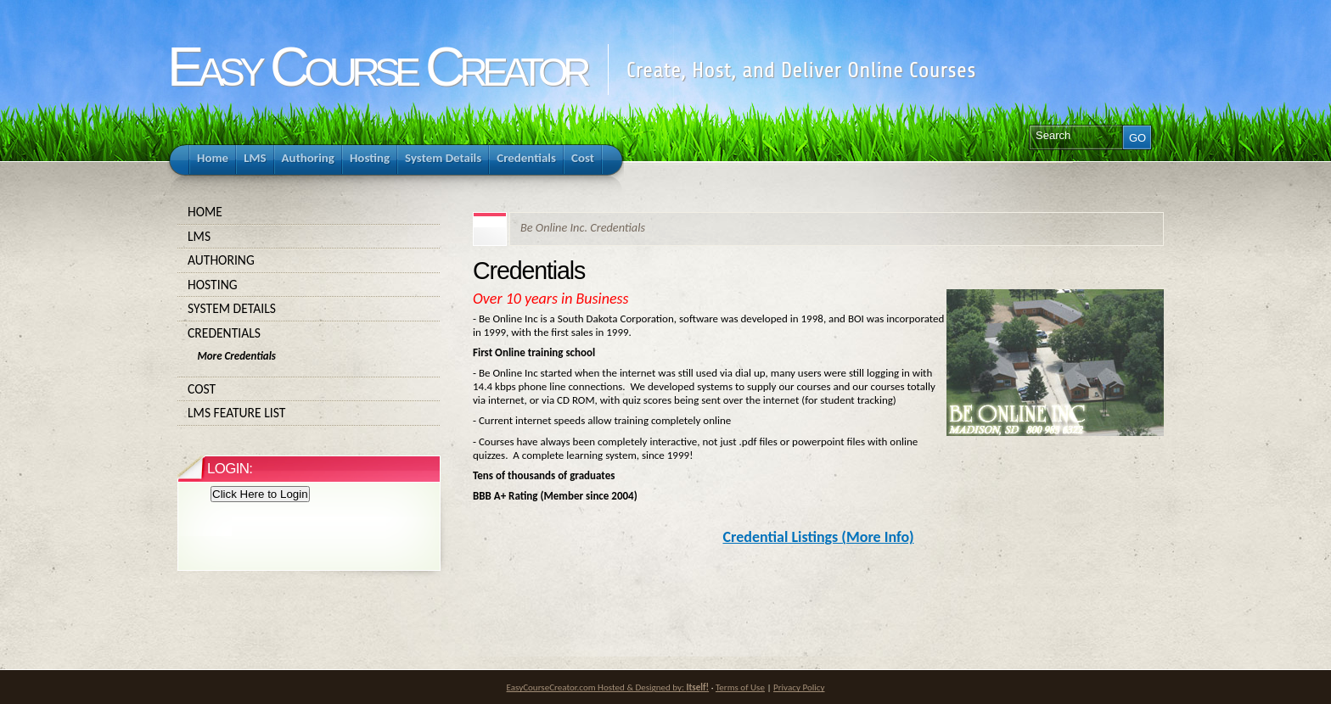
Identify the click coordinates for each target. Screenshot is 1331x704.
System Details (309, 309)
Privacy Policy (798, 687)
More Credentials (236, 355)
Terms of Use (740, 687)
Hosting (309, 285)
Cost (309, 389)
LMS (309, 237)
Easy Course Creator (376, 67)
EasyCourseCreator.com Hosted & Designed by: (608, 687)
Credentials (309, 333)
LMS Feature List (309, 413)
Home (309, 212)
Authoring (309, 260)
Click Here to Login (260, 494)
